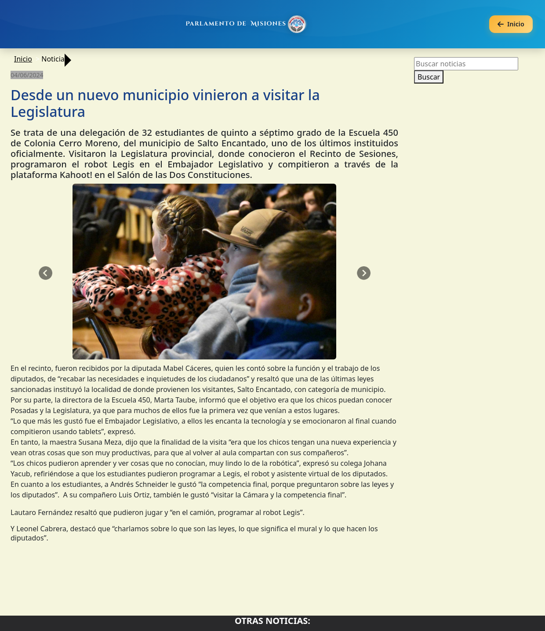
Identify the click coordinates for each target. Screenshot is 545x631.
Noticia (53, 59)
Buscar (429, 77)
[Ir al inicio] (247, 24)
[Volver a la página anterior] (511, 24)
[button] (45, 273)
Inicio (23, 59)
